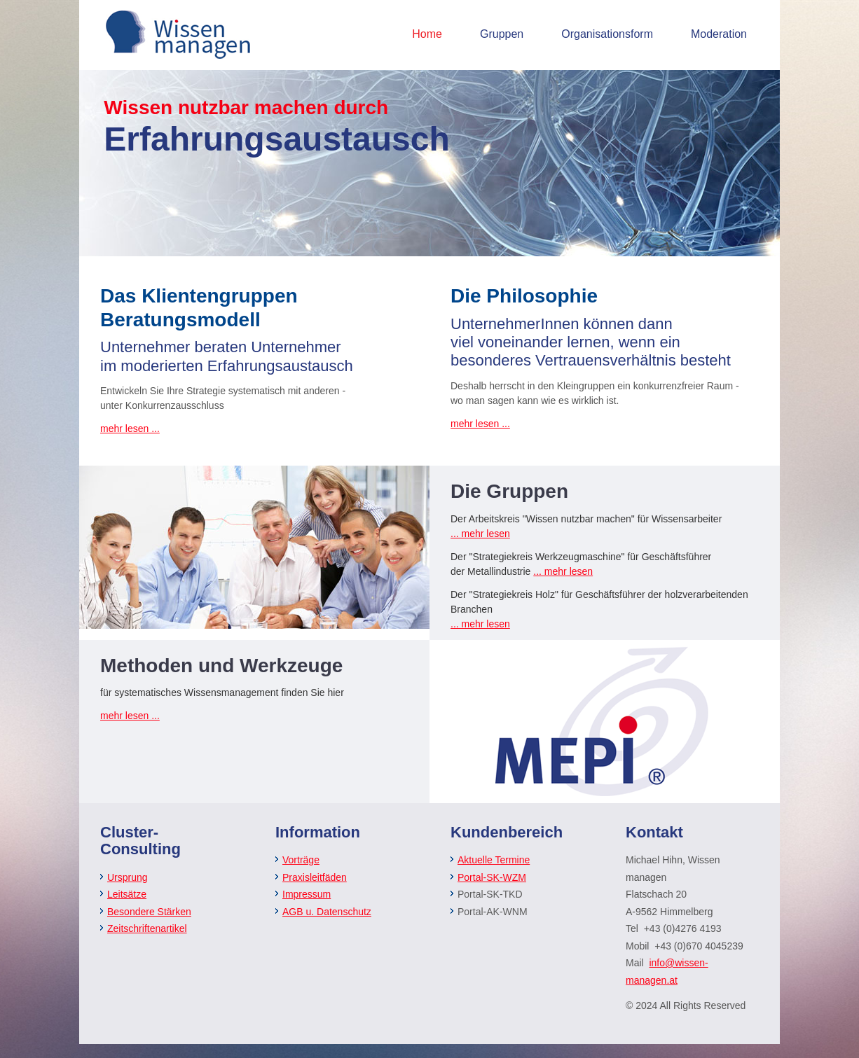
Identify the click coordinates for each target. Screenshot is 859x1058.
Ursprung (127, 877)
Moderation (719, 34)
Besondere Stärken (149, 911)
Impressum (306, 894)
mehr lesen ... (130, 428)
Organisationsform (607, 34)
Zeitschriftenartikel (147, 928)
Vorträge (300, 859)
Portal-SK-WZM (492, 877)
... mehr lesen (480, 533)
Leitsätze (126, 894)
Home (427, 34)
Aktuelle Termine (494, 859)
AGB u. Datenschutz (326, 911)
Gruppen (501, 34)
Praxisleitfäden (314, 877)
